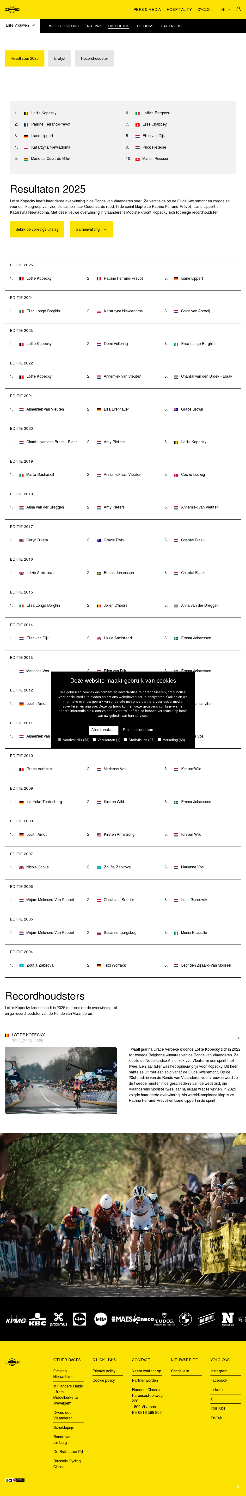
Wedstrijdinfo (65, 26)
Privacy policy (104, 1372)
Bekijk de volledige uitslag (37, 230)
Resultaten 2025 (25, 59)
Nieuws (94, 26)
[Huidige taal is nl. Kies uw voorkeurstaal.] (225, 10)
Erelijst (60, 59)
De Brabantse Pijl (68, 1452)
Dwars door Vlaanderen (63, 1416)
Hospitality (179, 10)
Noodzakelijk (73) (73, 740)
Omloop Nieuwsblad (63, 1374)
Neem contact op (146, 1372)
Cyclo (203, 10)
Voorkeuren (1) (106, 740)
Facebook (218, 1381)
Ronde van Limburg (62, 1440)
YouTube (218, 1409)
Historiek (118, 26)
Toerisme (145, 26)
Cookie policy (103, 1381)
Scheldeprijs (63, 1428)
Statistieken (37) (139, 740)
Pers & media (147, 10)
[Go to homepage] (12, 9)
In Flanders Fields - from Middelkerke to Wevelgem (68, 1395)
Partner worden (145, 1381)
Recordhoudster (94, 59)
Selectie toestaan (138, 730)
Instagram (219, 1372)
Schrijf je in (180, 1372)
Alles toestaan (103, 730)
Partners (171, 26)
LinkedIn (217, 1390)
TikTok (216, 1418)
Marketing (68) (171, 740)
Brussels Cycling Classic (67, 1464)
